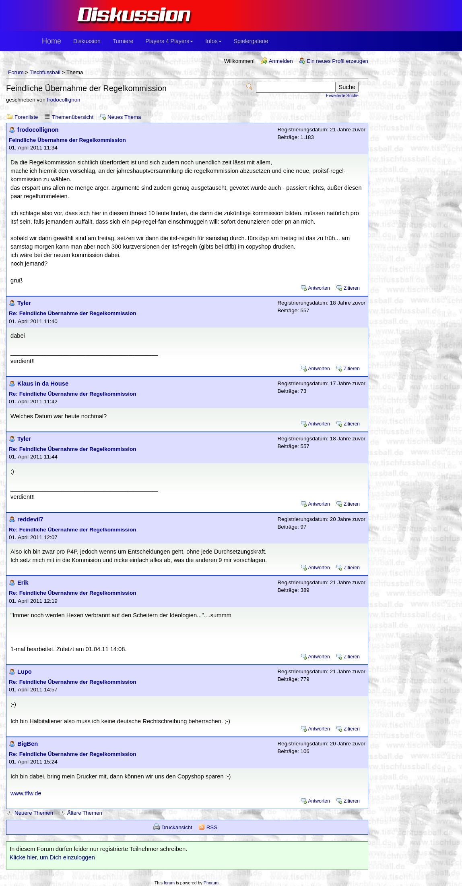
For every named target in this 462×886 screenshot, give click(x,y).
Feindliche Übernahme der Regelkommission (67, 140)
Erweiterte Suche (342, 95)
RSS (211, 827)
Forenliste (26, 117)
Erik (23, 582)
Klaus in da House (42, 383)
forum (169, 882)
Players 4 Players (169, 41)
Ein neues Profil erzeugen (337, 61)
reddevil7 (30, 519)
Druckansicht (176, 827)
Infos (213, 41)
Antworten (319, 288)
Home (51, 41)
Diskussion (87, 41)
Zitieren (352, 288)
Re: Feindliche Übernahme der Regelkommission (72, 313)
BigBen (27, 744)
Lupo (24, 671)
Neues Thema (124, 117)
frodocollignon (63, 100)
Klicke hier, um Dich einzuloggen (52, 857)
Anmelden (281, 61)
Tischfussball (44, 72)
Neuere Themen (33, 813)
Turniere (123, 41)
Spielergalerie (251, 41)
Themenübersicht (72, 117)
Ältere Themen (84, 813)
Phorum (211, 882)
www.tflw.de (25, 793)
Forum (16, 72)
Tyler (24, 303)
